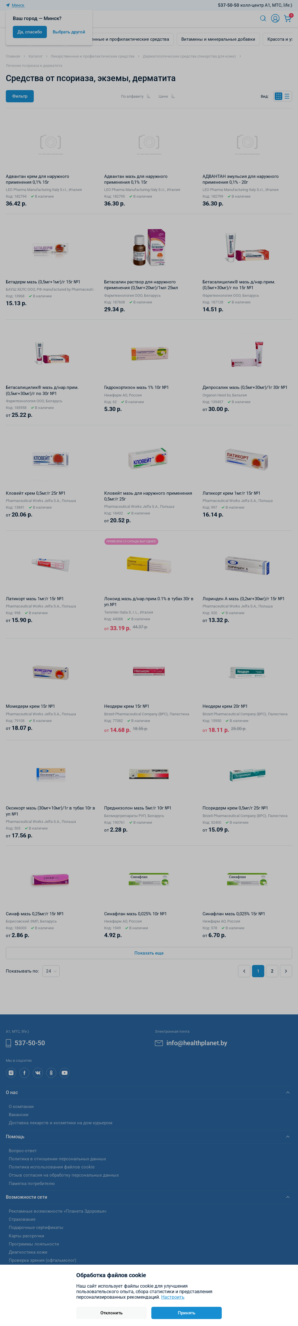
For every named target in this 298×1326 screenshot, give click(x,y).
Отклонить (111, 1313)
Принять (186, 1313)
